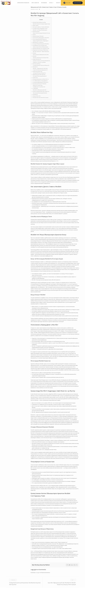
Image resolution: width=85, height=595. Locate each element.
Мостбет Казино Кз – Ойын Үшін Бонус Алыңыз (41, 52)
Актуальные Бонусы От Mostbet (39, 83)
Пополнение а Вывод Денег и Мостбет (41, 37)
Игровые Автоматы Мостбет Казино (40, 97)
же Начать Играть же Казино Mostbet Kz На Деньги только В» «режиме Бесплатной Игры (41, 62)
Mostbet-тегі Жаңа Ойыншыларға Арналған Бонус (40, 30)
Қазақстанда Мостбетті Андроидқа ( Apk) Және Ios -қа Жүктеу (40, 41)
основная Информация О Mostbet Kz (40, 82)
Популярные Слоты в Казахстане (40, 45)
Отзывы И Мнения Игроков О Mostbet (41, 43)
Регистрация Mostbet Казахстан (40, 39)
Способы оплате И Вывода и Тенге (40, 28)
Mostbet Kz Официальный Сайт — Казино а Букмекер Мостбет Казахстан (41, 90)
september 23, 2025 (34, 9)
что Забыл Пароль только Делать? (40, 80)
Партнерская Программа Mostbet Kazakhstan (40, 93)
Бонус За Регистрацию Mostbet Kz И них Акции (41, 33)
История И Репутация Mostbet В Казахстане (39, 76)
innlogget (38, 572)
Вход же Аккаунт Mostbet (38, 36)
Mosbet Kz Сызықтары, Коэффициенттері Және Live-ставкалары (39, 87)
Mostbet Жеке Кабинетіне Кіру (39, 22)
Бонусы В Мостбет (37, 96)
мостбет (57, 161)
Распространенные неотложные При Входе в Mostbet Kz (40, 58)
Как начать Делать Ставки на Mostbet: (41, 27)
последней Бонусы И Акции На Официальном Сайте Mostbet (39, 73)
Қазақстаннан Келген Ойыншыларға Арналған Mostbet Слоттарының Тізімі (41, 47)
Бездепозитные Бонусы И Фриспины (40, 50)
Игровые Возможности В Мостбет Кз (41, 79)
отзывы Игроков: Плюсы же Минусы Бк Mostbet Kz (41, 66)
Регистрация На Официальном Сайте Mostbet (41, 55)
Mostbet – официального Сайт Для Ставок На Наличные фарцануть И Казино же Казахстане (40, 70)
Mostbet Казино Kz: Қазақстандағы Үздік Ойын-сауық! (41, 24)
